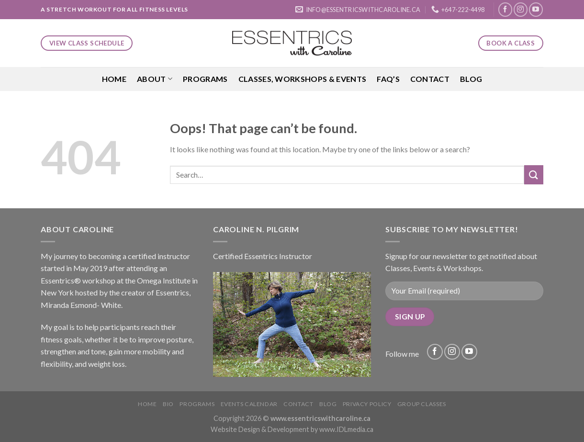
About (154, 79)
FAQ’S (388, 78)
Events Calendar (249, 404)
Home (114, 78)
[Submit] (533, 174)
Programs (205, 78)
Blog (471, 78)
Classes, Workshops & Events (302, 78)
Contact (429, 78)
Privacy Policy (367, 404)
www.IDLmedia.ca (346, 429)
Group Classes (421, 404)
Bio (168, 404)
